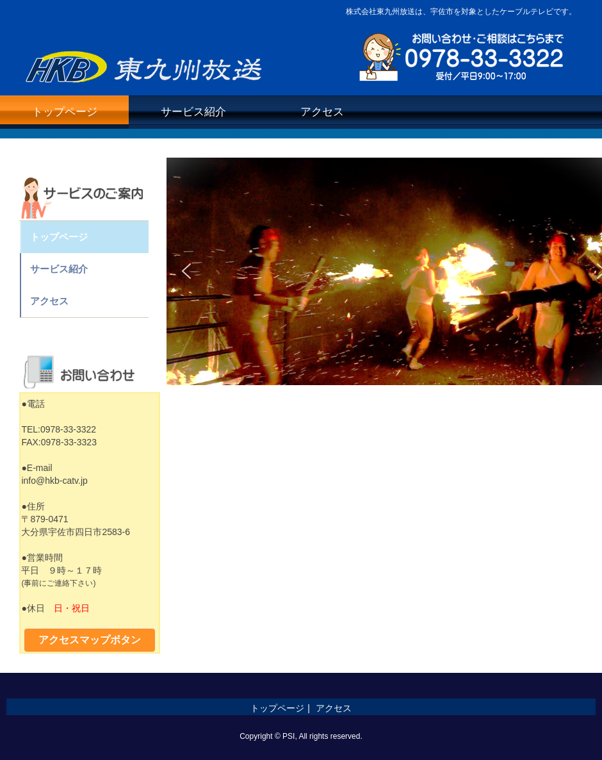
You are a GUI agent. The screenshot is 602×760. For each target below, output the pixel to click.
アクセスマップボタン (89, 639)
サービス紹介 (193, 112)
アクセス (322, 112)
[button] (186, 271)
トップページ (64, 112)
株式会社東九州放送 (146, 63)
